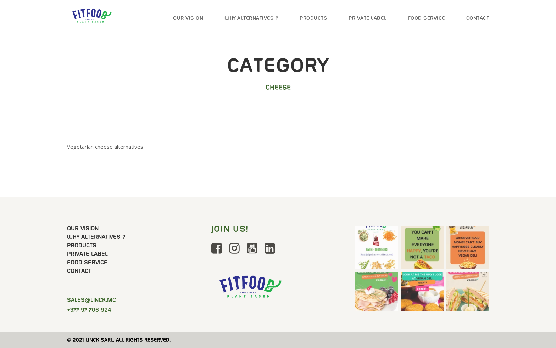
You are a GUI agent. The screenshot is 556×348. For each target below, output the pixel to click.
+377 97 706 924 (89, 310)
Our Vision (188, 18)
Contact (477, 18)
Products (313, 18)
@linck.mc (91, 300)
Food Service (426, 18)
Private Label (368, 18)
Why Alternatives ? (251, 18)
